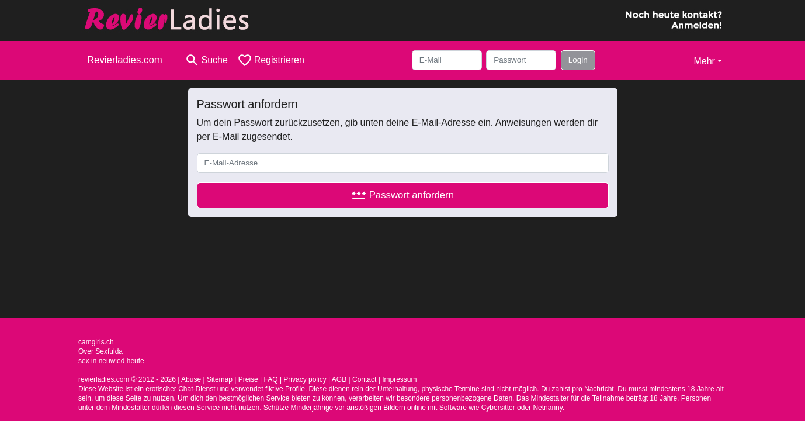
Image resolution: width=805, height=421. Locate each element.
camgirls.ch (96, 342)
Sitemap (220, 379)
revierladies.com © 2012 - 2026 (127, 379)
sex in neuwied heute (111, 361)
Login (578, 60)
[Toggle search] (206, 60)
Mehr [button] (703, 61)
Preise (248, 379)
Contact (364, 379)
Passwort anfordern (402, 195)
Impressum (399, 379)
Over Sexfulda (100, 351)
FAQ (271, 379)
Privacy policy (304, 379)
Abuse (191, 379)
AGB (339, 379)
